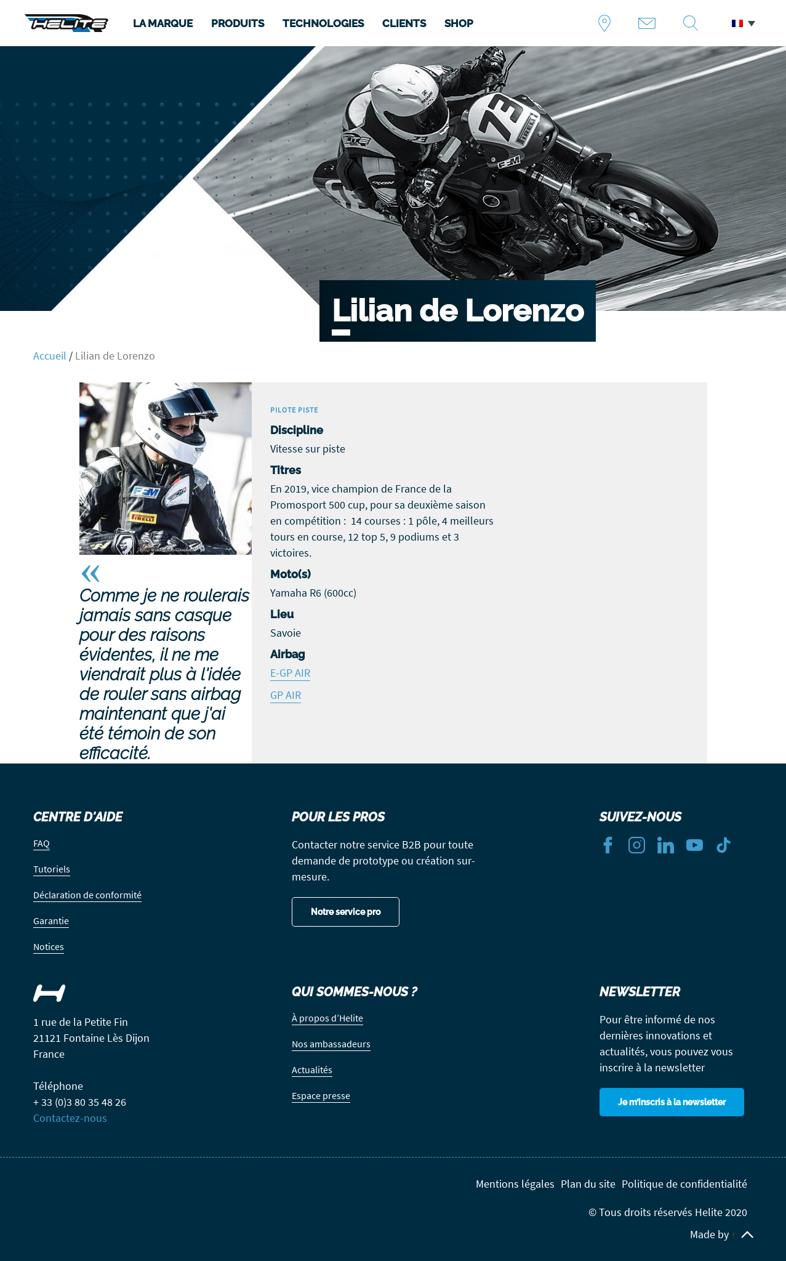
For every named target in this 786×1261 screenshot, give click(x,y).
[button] (743, 23)
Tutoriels (51, 869)
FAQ (41, 843)
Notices (48, 946)
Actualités (312, 1069)
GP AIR (285, 695)
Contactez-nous (70, 1118)
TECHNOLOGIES (323, 23)
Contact (651, 23)
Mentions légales (515, 1184)
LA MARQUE (163, 23)
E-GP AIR (290, 673)
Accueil (49, 355)
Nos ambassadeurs (331, 1043)
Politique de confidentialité (684, 1184)
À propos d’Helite (327, 1018)
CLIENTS (404, 23)
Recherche (695, 23)
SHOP (458, 23)
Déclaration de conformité (87, 894)
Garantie (51, 920)
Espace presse (321, 1095)
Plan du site (588, 1184)
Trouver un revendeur (609, 23)
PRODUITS (237, 23)
